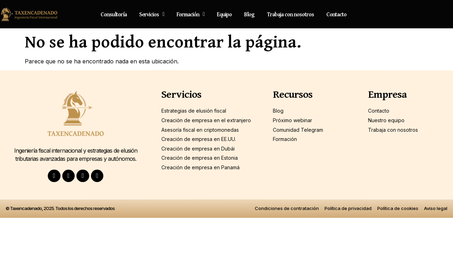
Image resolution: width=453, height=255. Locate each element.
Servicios (151, 14)
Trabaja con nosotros (290, 14)
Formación (191, 14)
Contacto (336, 14)
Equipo (224, 14)
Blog (249, 14)
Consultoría (114, 14)
